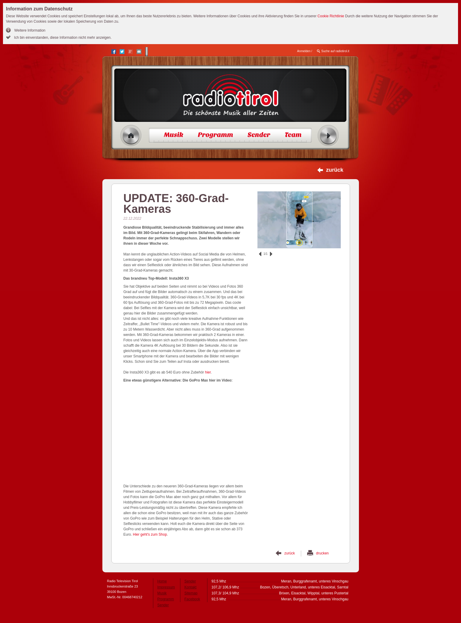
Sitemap (191, 593)
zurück (334, 170)
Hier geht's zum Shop (150, 534)
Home (131, 136)
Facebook (192, 599)
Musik (162, 593)
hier (208, 372)
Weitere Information (30, 30)
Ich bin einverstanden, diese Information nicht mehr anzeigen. (62, 37)
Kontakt (191, 587)
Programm (165, 599)
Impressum (166, 587)
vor (271, 254)
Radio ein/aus (328, 136)
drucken (322, 553)
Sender (163, 605)
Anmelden (303, 51)
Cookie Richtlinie (331, 16)
